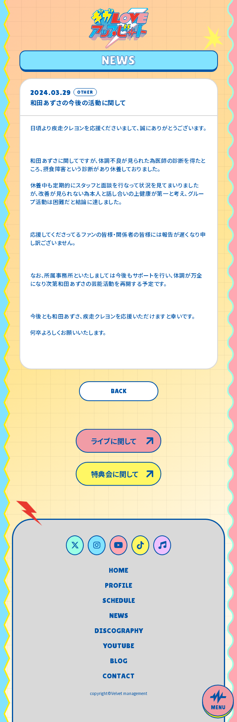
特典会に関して (114, 476)
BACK (119, 391)
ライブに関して (113, 438)
